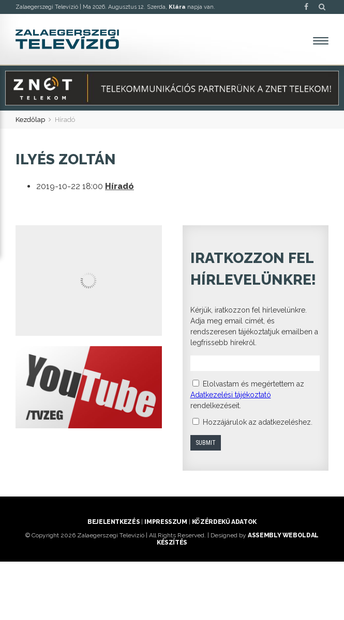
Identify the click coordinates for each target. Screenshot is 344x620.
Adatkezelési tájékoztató (230, 395)
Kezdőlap (30, 119)
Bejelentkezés (113, 521)
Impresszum (165, 521)
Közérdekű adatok (224, 521)
